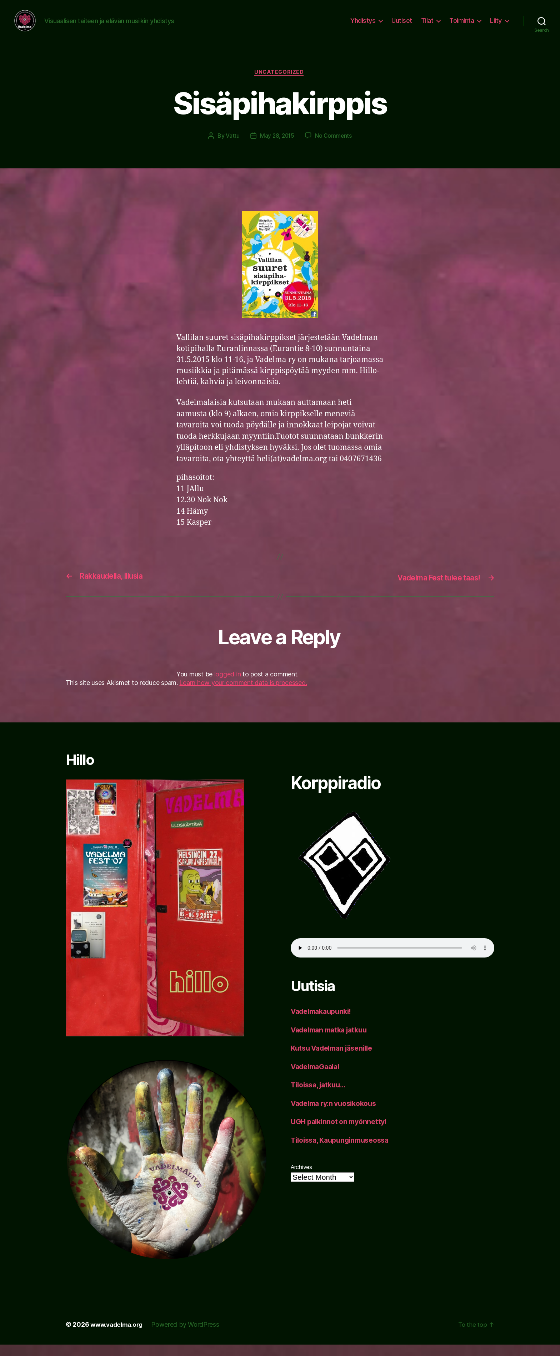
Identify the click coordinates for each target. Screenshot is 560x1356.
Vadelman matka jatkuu (333, 1041)
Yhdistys (362, 26)
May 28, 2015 (277, 147)
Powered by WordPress (190, 1336)
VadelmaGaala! (318, 1077)
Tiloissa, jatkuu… (321, 1096)
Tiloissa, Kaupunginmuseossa (344, 1151)
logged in (227, 685)
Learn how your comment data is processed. (243, 694)
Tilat (427, 26)
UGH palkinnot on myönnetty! (342, 1132)
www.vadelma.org (118, 1336)
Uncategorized (280, 84)
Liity (496, 26)
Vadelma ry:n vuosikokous (338, 1114)
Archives (301, 1178)
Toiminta (461, 26)
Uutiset (401, 26)
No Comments (334, 147)
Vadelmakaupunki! (324, 1022)
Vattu (232, 147)
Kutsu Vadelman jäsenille (336, 1059)
